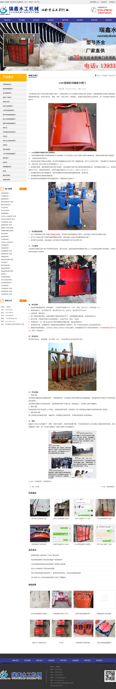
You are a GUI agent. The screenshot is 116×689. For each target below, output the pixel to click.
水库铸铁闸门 (5, 285)
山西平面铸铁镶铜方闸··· (83, 602)
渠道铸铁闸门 (5, 248)
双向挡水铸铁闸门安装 (8, 219)
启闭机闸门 (4, 262)
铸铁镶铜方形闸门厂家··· (61, 602)
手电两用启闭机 (6, 277)
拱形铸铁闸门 (5, 193)
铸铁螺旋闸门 (7, 166)
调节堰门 (6, 158)
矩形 (4, 171)
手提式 (5, 136)
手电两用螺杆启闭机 (7, 230)
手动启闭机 (4, 207)
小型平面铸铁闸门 (8, 110)
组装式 (5, 162)
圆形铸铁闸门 (5, 199)
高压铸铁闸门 (7, 93)
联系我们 (112, 2)
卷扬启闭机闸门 (6, 268)
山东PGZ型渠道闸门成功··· (61, 508)
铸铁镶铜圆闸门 (8, 88)
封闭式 (5, 145)
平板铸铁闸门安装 (6, 294)
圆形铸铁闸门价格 (6, 254)
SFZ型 (37, 486)
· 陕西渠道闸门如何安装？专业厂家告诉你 (44, 555)
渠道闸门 (3, 274)
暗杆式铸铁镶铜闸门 (9, 114)
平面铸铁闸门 (7, 84)
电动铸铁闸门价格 (6, 291)
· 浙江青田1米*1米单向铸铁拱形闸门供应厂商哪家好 (48, 577)
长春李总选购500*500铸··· (61, 534)
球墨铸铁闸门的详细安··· (105, 602)
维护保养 (65, 20)
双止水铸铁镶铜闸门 (9, 119)
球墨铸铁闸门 (5, 256)
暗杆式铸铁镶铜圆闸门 (105, 631)
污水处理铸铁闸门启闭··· (105, 508)
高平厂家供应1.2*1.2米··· (83, 508)
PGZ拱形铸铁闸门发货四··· (83, 534)
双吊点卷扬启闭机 (6, 280)
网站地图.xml (94, 2)
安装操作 (51, 20)
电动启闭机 (4, 233)
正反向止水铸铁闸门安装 (8, 216)
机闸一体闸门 (7, 97)
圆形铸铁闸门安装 (6, 225)
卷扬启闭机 (6, 179)
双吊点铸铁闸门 (8, 106)
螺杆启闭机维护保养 (7, 259)
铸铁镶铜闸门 (5, 213)
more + (23, 189)
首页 (98, 75)
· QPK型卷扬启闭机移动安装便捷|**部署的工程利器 (48, 564)
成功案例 (80, 20)
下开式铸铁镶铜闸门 (9, 153)
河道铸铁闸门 (5, 245)
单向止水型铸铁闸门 (9, 140)
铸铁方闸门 (6, 101)
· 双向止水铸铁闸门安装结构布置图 (42, 568)
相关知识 (36, 20)
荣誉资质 (94, 20)
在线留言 (104, 2)
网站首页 (7, 20)
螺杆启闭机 (6, 175)
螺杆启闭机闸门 (6, 265)
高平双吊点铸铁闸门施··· (39, 508)
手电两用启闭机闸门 (9, 132)
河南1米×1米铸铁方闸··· (39, 631)
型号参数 (22, 20)
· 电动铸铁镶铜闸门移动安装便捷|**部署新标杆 (46, 560)
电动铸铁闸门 (5, 236)
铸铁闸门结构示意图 (7, 228)
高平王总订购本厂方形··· (105, 534)
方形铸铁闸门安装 (6, 222)
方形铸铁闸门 (5, 239)
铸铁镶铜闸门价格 (6, 251)
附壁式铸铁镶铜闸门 (9, 123)
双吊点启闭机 (5, 210)
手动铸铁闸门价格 (6, 288)
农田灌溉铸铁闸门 (6, 282)
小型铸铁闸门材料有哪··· (83, 631)
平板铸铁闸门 (5, 196)
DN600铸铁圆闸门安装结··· (39, 602)
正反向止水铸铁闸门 (7, 242)
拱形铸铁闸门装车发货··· (39, 534)
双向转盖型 (6, 149)
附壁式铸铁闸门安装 (7, 202)
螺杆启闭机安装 (6, 204)
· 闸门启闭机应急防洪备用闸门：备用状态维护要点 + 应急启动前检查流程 (55, 573)
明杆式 (5, 127)
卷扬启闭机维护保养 (7, 271)
